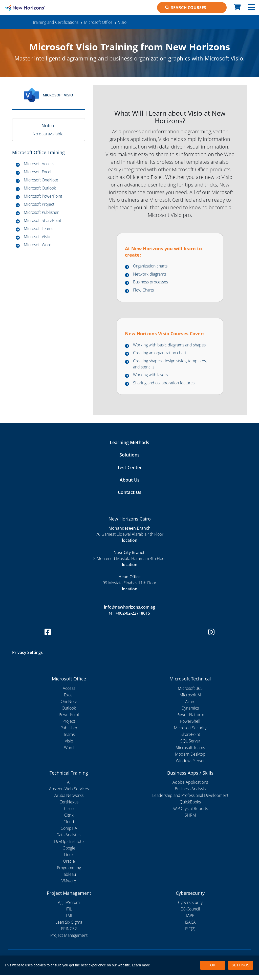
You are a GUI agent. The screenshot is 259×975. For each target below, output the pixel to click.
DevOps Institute (69, 841)
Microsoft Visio (37, 236)
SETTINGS (240, 965)
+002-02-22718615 (133, 613)
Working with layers (150, 375)
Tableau (69, 874)
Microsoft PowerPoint (43, 196)
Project (68, 721)
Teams (69, 734)
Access (69, 688)
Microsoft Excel (37, 172)
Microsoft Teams (38, 228)
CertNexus (68, 802)
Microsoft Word (38, 244)
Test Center (129, 467)
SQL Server (190, 741)
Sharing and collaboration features (164, 383)
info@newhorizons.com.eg (129, 607)
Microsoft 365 (190, 688)
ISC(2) (190, 928)
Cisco (69, 808)
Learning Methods (129, 442)
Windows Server (190, 760)
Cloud (68, 821)
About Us (130, 480)
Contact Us (129, 492)
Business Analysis (190, 789)
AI (69, 782)
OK (212, 965)
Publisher (68, 728)
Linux (69, 854)
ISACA (190, 922)
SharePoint (190, 734)
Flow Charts (143, 290)
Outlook (69, 708)
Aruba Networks (68, 795)
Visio (69, 741)
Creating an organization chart (159, 353)
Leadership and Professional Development (190, 795)
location (129, 540)
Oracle (69, 861)
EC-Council (190, 909)
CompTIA (69, 828)
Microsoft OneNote (41, 180)
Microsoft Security (190, 728)
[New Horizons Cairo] (32, 7)
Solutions (129, 455)
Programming (69, 867)
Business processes (150, 282)
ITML (68, 915)
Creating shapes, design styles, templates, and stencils (170, 364)
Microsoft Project (39, 204)
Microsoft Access (39, 164)
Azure (190, 701)
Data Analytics (68, 835)
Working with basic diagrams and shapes (169, 345)
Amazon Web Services (69, 789)
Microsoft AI (190, 695)
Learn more (141, 965)
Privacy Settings (27, 652)
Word (69, 747)
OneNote (69, 701)
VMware (68, 881)
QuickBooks (190, 802)
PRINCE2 (69, 928)
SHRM (190, 815)
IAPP (190, 915)
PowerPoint (69, 714)
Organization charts (150, 266)
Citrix (69, 815)
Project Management (69, 935)
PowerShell (190, 721)
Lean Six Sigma (68, 922)
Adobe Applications (190, 782)
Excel (69, 695)
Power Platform (190, 714)
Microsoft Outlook (40, 188)
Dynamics (190, 708)
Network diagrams (149, 274)
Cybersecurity (190, 902)
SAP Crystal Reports (190, 808)
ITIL (69, 909)
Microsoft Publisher (41, 212)
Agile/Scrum (69, 902)
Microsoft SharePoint (42, 220)
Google (68, 848)
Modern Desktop (190, 754)
